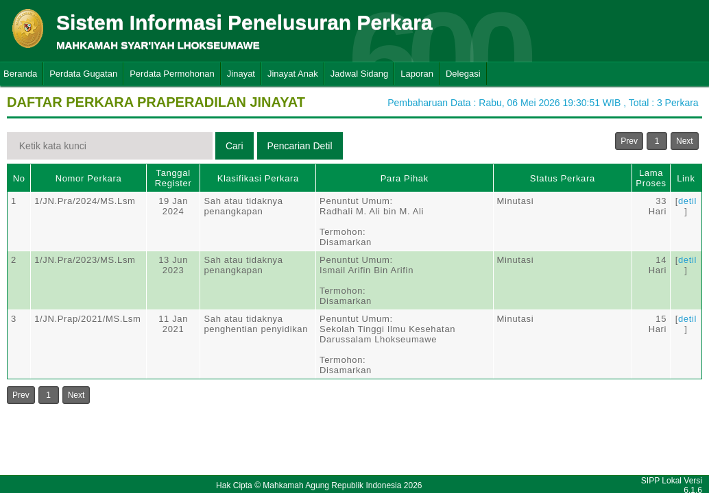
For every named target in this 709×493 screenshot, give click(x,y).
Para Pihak (405, 178)
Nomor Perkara (89, 178)
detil (687, 201)
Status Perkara (562, 178)
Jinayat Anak (292, 73)
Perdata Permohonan (172, 73)
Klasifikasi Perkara (258, 178)
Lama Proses (651, 178)
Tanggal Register (173, 178)
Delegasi (463, 73)
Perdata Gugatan (83, 73)
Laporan (416, 73)
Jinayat (241, 73)
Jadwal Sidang (360, 73)
